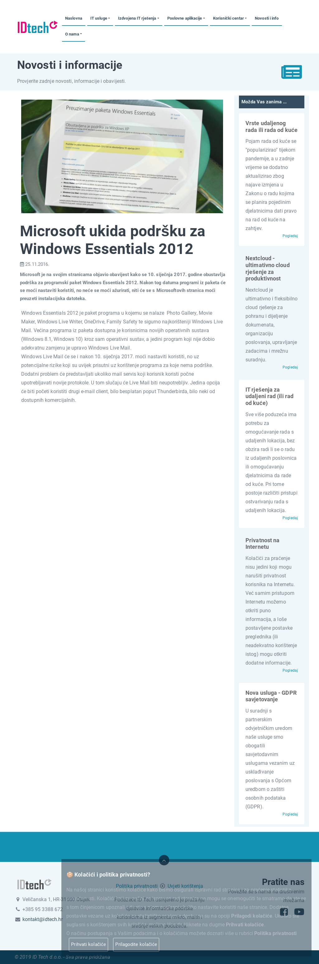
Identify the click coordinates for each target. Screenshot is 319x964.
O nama (72, 34)
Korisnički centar (228, 18)
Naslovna (73, 18)
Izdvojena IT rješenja (137, 18)
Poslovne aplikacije (184, 18)
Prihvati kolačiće (88, 944)
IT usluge (98, 18)
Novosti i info (267, 18)
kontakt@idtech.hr (42, 919)
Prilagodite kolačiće (136, 944)
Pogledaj (290, 236)
